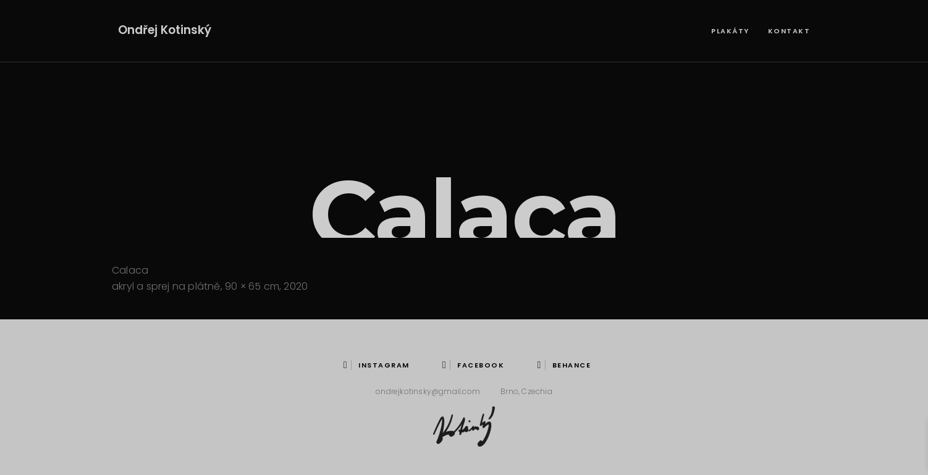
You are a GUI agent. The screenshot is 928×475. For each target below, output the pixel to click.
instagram (377, 365)
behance (564, 365)
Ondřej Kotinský (164, 30)
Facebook (473, 365)
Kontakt (789, 31)
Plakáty (730, 31)
